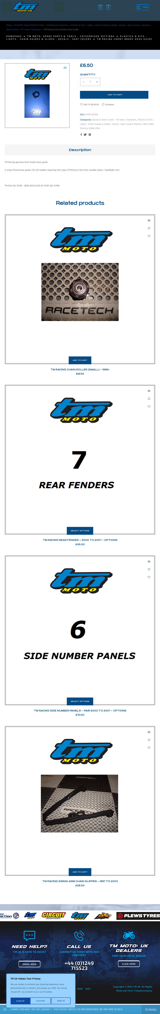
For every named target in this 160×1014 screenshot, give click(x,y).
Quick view (149, 220)
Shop (8, 25)
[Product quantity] (90, 82)
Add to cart (115, 95)
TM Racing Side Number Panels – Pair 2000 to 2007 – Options (80, 710)
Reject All (41, 1001)
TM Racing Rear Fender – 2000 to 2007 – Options (80, 540)
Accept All (61, 1001)
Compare (109, 104)
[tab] (80, 149)
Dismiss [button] (152, 1009)
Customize (20, 1001)
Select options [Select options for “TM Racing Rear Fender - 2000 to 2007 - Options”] (80, 531)
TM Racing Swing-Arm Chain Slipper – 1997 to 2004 (80, 881)
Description (80, 150)
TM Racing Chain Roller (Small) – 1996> (80, 369)
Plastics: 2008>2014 (90, 128)
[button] (65, 67)
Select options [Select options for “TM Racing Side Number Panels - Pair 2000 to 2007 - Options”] (80, 701)
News (80, 989)
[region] (40, 991)
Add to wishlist (91, 104)
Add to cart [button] (80, 360)
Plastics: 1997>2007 (143, 124)
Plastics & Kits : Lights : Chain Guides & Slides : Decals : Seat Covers (105, 25)
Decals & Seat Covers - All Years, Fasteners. (114, 119)
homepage (14, 36)
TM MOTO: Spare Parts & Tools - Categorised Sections (41, 25)
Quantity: (88, 74)
